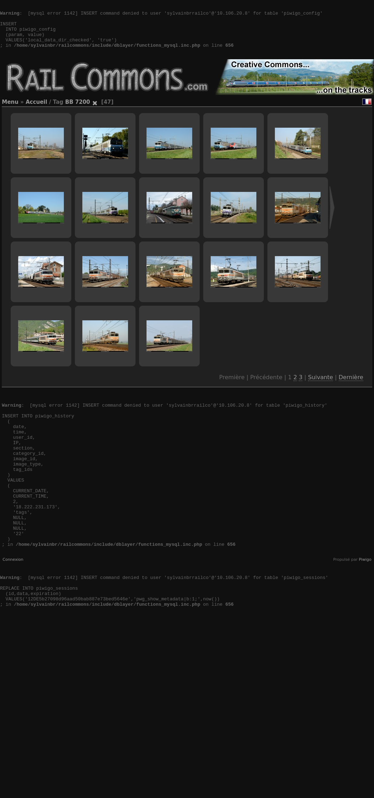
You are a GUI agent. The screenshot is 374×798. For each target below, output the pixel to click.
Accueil (36, 113)
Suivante (320, 388)
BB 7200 (77, 113)
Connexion (12, 602)
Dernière (351, 388)
